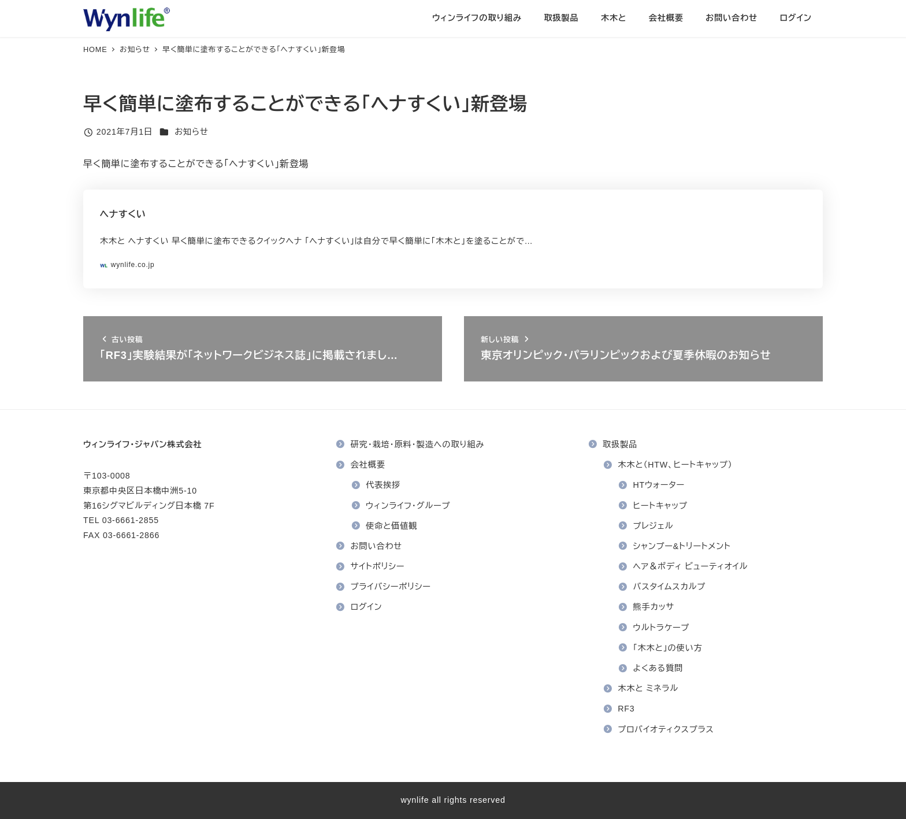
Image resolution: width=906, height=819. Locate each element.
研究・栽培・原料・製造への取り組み (418, 444)
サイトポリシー (378, 566)
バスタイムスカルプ (669, 586)
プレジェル (653, 526)
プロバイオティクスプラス (666, 729)
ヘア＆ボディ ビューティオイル (690, 566)
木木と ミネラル (648, 688)
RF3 (626, 708)
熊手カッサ (654, 607)
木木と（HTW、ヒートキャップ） (675, 464)
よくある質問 (658, 668)
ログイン (367, 607)
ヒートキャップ (660, 505)
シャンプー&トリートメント (682, 546)
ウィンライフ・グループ (408, 505)
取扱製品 (620, 444)
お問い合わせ (376, 546)
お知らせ (191, 131)
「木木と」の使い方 (668, 648)
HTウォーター (659, 485)
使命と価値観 (391, 526)
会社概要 (368, 464)
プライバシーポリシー (391, 586)
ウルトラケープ (661, 627)
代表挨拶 (383, 485)
